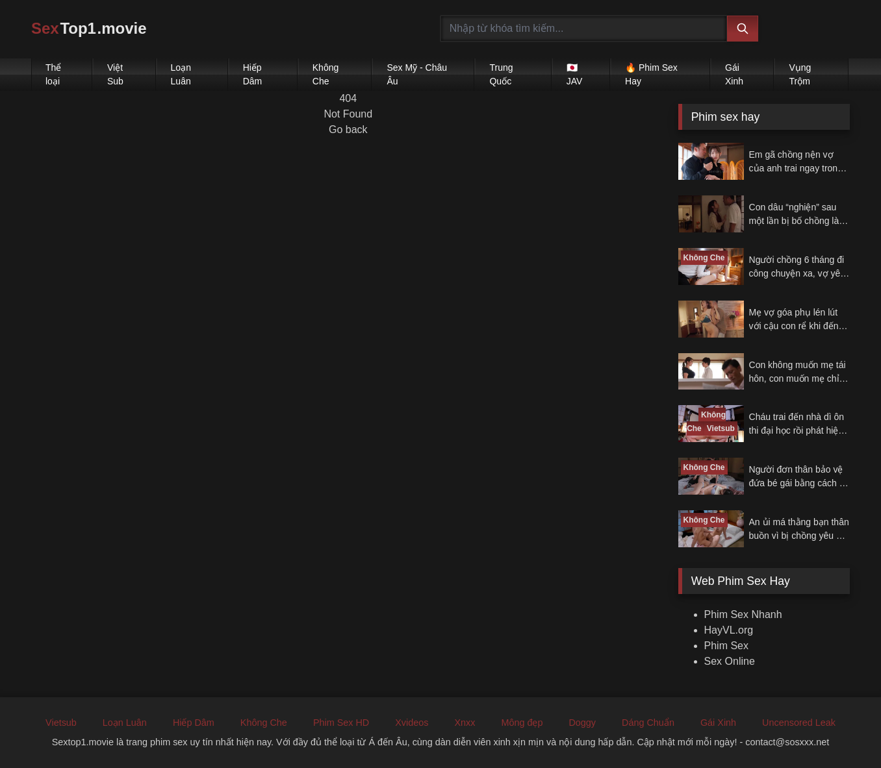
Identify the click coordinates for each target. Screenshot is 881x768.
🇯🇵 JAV (575, 74)
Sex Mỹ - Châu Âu (417, 74)
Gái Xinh (734, 74)
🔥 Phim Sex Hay (651, 74)
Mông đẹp (522, 722)
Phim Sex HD (341, 722)
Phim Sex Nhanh (743, 614)
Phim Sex (726, 645)
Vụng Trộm (800, 74)
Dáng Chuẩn (648, 722)
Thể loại (53, 74)
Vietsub (61, 722)
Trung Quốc (501, 74)
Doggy (582, 722)
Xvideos (411, 722)
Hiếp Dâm (252, 74)
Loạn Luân (181, 74)
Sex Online (729, 661)
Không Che (325, 74)
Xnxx (464, 722)
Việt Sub (115, 74)
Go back (348, 129)
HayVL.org (729, 630)
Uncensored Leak (799, 722)
